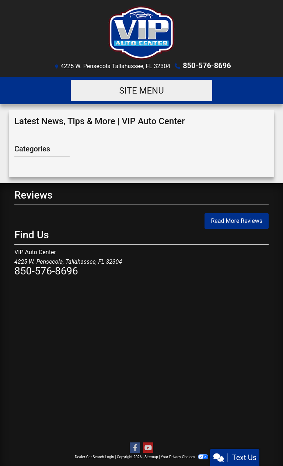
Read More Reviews (236, 220)
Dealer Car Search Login (94, 457)
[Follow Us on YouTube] (148, 447)
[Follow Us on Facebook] (135, 447)
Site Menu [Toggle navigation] (141, 90)
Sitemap (151, 457)
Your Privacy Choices (184, 457)
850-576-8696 (207, 65)
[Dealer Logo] (141, 32)
